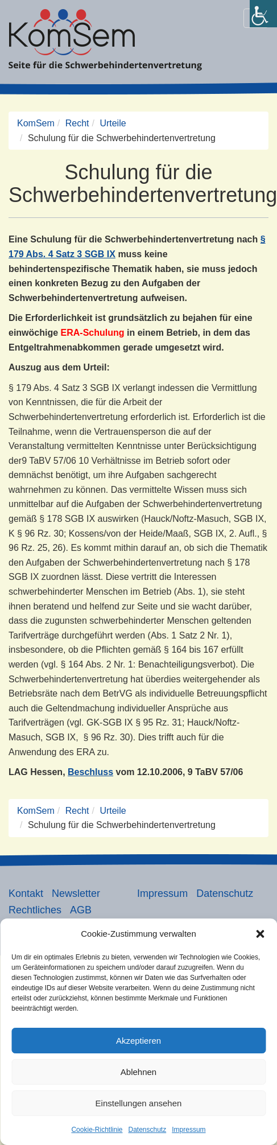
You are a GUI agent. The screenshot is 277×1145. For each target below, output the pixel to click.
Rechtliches (35, 910)
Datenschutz (148, 1130)
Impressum (188, 1130)
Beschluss (90, 772)
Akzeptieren (138, 1040)
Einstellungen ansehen (139, 1103)
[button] (260, 934)
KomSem (36, 123)
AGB (81, 910)
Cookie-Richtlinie (96, 1130)
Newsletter (76, 893)
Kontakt (26, 893)
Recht (77, 123)
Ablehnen (138, 1072)
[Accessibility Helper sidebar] (263, 13)
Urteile (113, 123)
